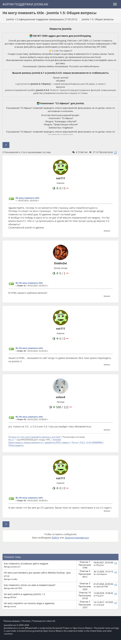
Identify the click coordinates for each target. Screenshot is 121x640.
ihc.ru (11, 439)
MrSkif (13, 597)
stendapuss (101, 574)
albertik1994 (16, 588)
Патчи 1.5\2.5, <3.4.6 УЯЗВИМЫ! (87, 442)
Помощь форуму (11, 620)
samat (13, 606)
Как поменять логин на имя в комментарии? (29, 585)
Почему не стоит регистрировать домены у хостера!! (34, 436)
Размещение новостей (43, 620)
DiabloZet (60, 263)
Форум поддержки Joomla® (25, 4)
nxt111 (60, 178)
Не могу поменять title (27, 198)
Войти (55, 537)
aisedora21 (15, 566)
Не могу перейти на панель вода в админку (29, 603)
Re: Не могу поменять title (29, 283)
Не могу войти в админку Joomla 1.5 (24, 594)
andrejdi (100, 604)
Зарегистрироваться (77, 537)
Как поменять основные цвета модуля (26, 563)
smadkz (13, 579)
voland (60, 397)
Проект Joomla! (60, 77)
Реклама (26, 620)
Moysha (100, 565)
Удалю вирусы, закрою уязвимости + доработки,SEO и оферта (38, 442)
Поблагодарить (16, 445)
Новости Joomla (60, 29)
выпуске (60, 86)
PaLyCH (100, 595)
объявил (60, 80)
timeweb (57, 439)
